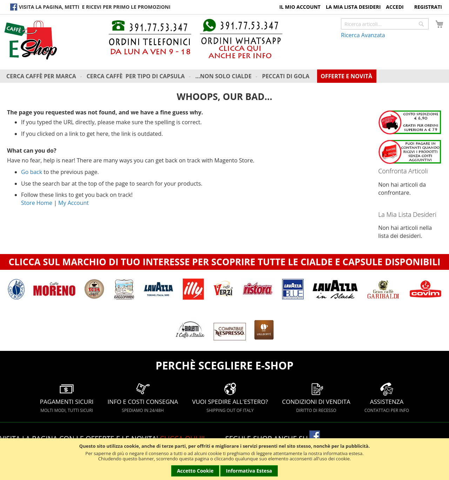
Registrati (428, 7)
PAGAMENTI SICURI (67, 397)
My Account (73, 203)
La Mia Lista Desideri (353, 7)
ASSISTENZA (386, 397)
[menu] (226, 76)
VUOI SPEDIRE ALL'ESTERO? (230, 397)
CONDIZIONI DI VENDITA (316, 397)
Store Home (36, 203)
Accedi (394, 7)
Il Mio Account (300, 7)
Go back (31, 172)
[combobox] (385, 23)
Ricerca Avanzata (363, 35)
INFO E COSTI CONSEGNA (143, 397)
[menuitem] (44, 76)
